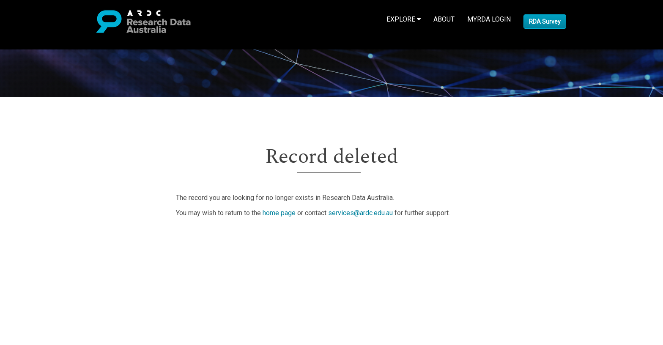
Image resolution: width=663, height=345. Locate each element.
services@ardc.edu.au (360, 213)
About (444, 19)
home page (279, 213)
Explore (403, 19)
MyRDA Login (489, 19)
